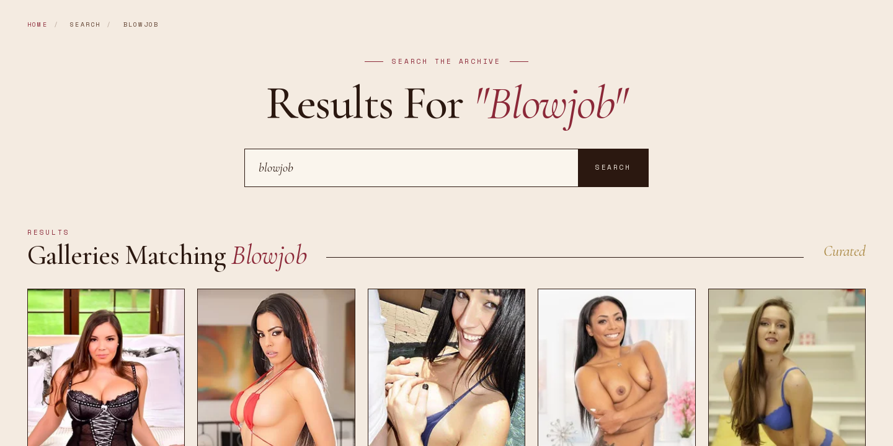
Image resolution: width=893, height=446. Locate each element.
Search (613, 167)
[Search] (411, 167)
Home (37, 24)
